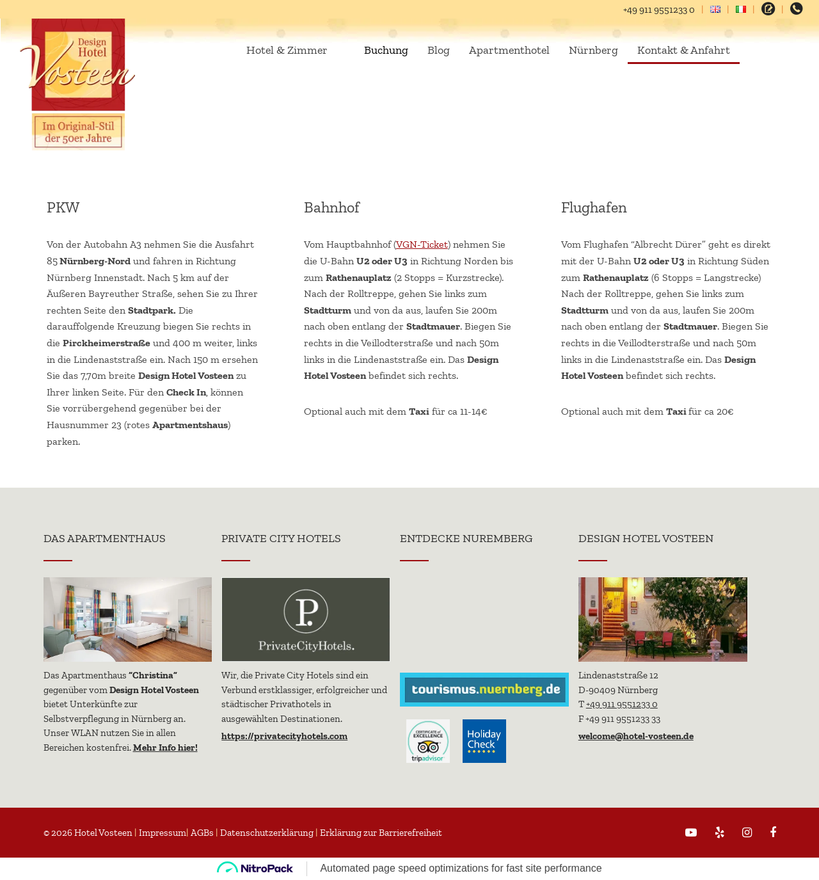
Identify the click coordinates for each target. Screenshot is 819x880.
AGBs (202, 832)
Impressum (162, 832)
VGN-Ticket (422, 244)
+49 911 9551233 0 (659, 9)
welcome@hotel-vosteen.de (636, 736)
